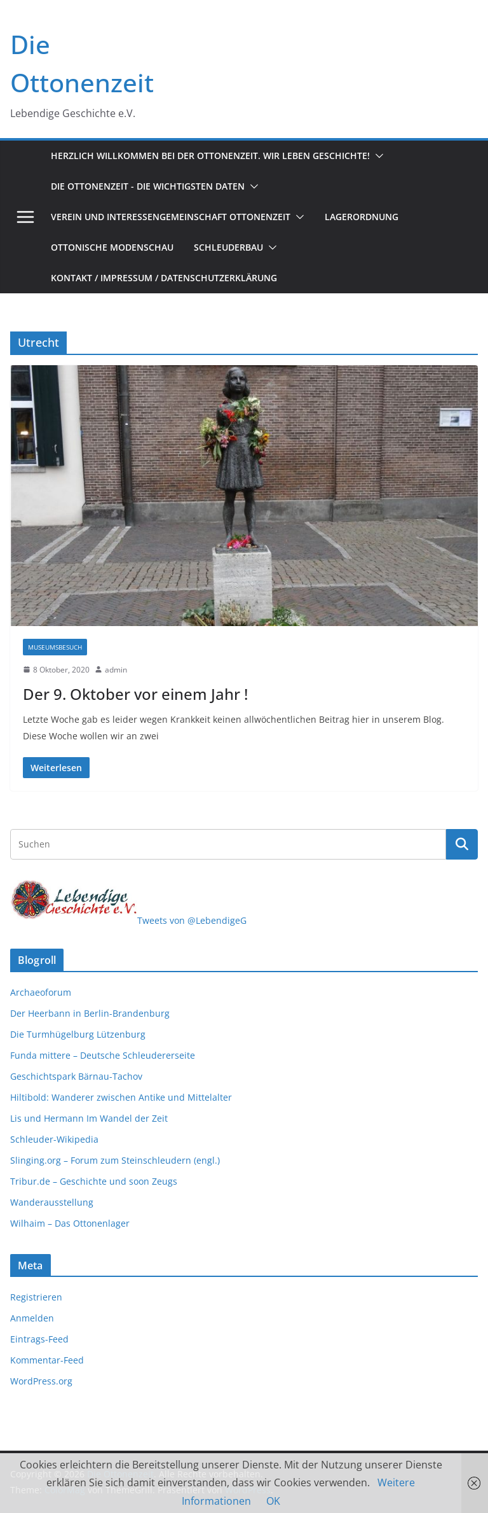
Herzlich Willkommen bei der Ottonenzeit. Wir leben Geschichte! (210, 156)
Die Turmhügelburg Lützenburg (78, 1034)
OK (273, 1501)
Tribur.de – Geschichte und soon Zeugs (93, 1181)
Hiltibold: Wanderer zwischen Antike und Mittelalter (121, 1097)
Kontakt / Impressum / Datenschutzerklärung (164, 278)
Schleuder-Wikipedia (54, 1139)
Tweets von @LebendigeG (192, 920)
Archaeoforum (40, 992)
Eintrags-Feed (39, 1339)
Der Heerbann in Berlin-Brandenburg (90, 1013)
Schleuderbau (228, 247)
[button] (377, 156)
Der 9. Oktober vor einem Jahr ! (135, 693)
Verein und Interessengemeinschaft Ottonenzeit (170, 217)
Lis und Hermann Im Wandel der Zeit (89, 1118)
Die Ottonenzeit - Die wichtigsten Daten (148, 186)
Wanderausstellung (51, 1202)
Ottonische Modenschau (112, 247)
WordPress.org (41, 1381)
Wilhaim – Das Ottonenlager (70, 1223)
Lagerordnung (361, 217)
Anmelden (32, 1318)
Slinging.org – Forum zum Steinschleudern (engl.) (115, 1160)
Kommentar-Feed (47, 1360)
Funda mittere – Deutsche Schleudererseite (102, 1055)
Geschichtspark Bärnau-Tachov (76, 1076)
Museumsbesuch (55, 647)
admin (116, 669)
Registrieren (36, 1297)
